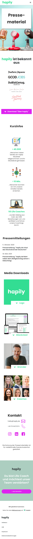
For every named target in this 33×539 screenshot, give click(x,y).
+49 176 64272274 (13, 426)
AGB (3, 527)
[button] (30, 2)
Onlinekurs (4, 522)
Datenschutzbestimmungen (9, 535)
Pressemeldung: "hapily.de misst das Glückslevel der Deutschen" (15, 249)
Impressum (5, 531)
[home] (7, 2)
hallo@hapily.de (14, 421)
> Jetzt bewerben (16, 491)
